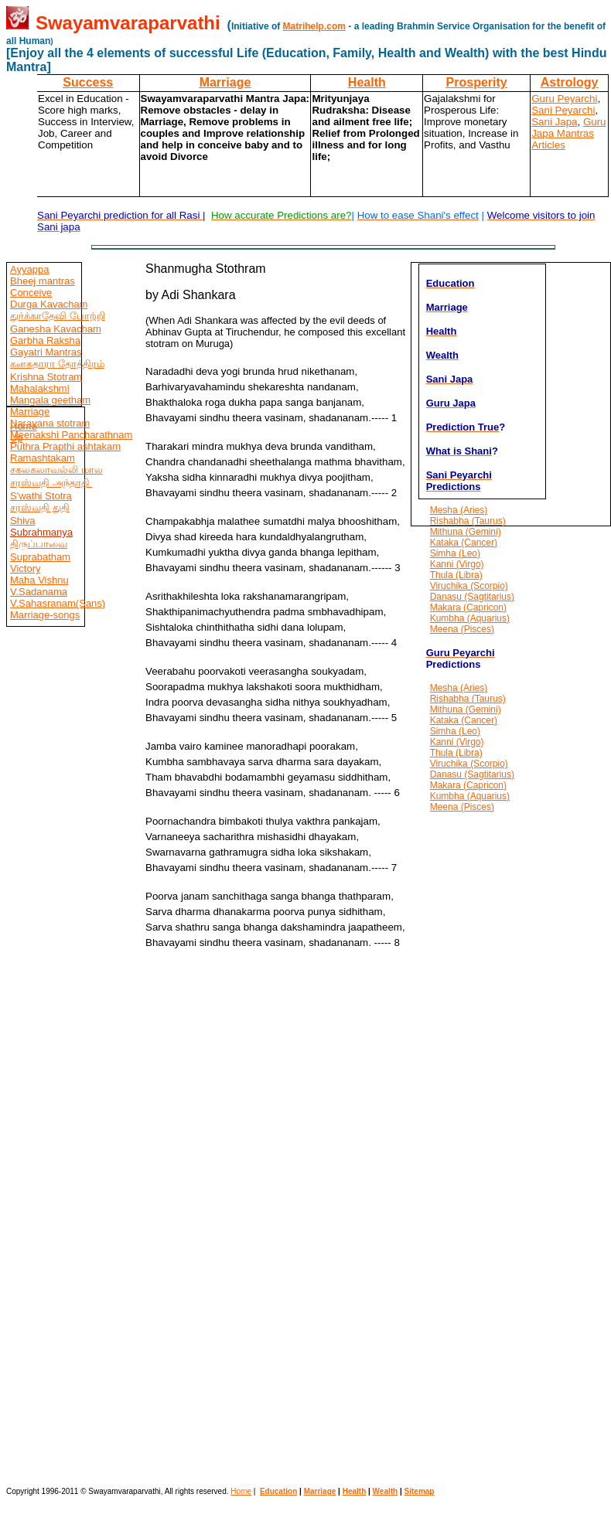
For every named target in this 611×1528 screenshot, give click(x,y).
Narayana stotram (50, 423)
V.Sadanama (38, 591)
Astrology (570, 82)
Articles (548, 145)
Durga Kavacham (48, 304)
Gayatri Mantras (45, 352)
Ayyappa (29, 269)
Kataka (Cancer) (463, 542)
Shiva (23, 520)
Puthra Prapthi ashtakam (65, 446)
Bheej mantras (42, 281)
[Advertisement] (52, 1029)
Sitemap (419, 1491)
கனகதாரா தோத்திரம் (57, 363)
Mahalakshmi (40, 388)
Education (278, 1491)
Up (16, 438)
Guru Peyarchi (564, 98)
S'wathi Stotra (41, 496)
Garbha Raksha (45, 340)
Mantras (574, 133)
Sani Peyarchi (563, 110)
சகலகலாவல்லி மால (56, 469)
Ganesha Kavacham (55, 329)
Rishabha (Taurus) (468, 521)
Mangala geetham (50, 400)
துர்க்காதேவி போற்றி (57, 316)
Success (88, 82)
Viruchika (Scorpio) (469, 585)
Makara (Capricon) (468, 607)
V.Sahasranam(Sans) (57, 603)
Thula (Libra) (456, 575)
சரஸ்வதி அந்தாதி (51, 482)
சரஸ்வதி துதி (40, 507)
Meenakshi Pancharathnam (71, 435)
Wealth (385, 1491)
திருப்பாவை (38, 544)
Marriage (225, 82)
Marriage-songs (45, 615)
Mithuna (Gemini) (465, 531)
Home (23, 426)
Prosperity (476, 82)
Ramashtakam (42, 458)
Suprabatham (40, 557)
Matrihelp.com (314, 26)
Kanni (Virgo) (457, 564)
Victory (25, 568)
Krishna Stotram (46, 377)
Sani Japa (554, 122)
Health (367, 82)
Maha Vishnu (39, 580)
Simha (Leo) (455, 553)
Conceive (31, 292)
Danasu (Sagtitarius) (472, 596)
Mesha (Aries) (459, 510)
